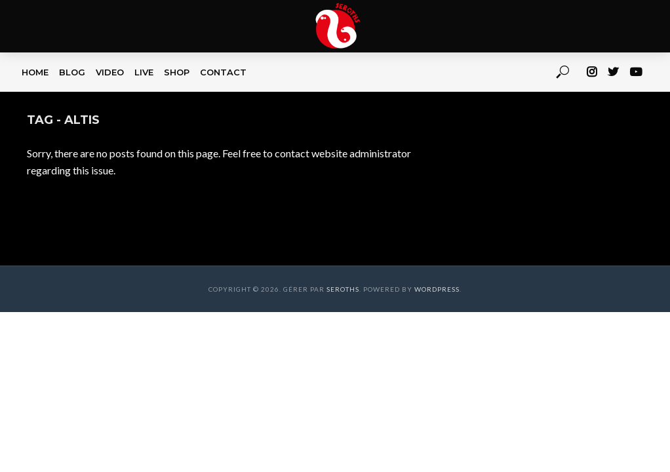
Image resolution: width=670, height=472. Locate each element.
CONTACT (223, 72)
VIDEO (110, 72)
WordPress (437, 289)
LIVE (143, 72)
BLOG (72, 72)
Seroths (342, 289)
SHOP (176, 72)
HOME (35, 72)
